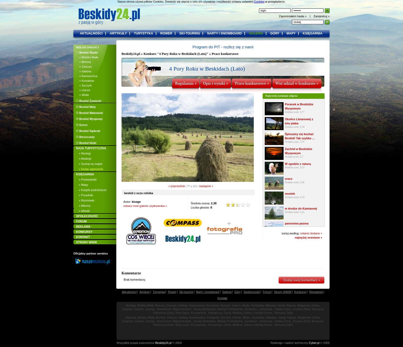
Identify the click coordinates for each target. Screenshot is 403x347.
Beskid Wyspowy (89, 118)
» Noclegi (85, 153)
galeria (256, 33)
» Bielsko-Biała (87, 57)
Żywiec (139, 309)
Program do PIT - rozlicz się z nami (222, 47)
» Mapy (83, 184)
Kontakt (222, 298)
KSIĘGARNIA (85, 174)
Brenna (160, 305)
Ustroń (236, 305)
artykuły (118, 33)
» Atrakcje (85, 158)
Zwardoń (127, 309)
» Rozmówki (86, 200)
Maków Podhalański (230, 309)
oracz (288, 178)
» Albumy (84, 205)
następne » (206, 186)
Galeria (226, 291)
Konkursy (300, 291)
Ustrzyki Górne (262, 312)
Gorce (82, 124)
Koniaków (212, 305)
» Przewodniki (87, 179)
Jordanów (250, 309)
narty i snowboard (224, 33)
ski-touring (189, 33)
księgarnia (312, 33)
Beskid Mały (86, 106)
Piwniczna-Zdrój (163, 312)
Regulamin (316, 291)
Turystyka (159, 291)
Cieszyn (171, 305)
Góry (237, 291)
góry (274, 33)
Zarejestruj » (322, 16)
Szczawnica (198, 312)
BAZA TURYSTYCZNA (91, 148)
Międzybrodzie (182, 309)
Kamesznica (197, 305)
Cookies (259, 1)
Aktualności (129, 291)
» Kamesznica (86, 76)
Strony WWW (282, 291)
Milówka (271, 305)
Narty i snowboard (207, 291)
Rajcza (291, 305)
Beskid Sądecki (88, 130)
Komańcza (215, 312)
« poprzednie (176, 186)
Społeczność (252, 291)
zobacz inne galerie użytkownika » (145, 205)
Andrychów (164, 309)
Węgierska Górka (308, 305)
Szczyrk (225, 305)
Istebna (182, 305)
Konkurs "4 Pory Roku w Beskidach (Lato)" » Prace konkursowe (191, 54)
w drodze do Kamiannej (301, 208)
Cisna (227, 312)
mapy (291, 33)
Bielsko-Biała (145, 305)
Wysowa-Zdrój (284, 312)
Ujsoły (281, 305)
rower (166, 33)
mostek (290, 193)
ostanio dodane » (311, 233)
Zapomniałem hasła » (293, 16)
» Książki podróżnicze (92, 190)
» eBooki (84, 210)
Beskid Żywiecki (88, 100)
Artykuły (145, 291)
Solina (248, 312)
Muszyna (317, 309)
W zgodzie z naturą (298, 163)
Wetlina (237, 312)
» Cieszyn (84, 66)
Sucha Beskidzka (205, 309)
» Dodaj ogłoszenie (91, 169)
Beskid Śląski (87, 52)
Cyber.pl (314, 342)
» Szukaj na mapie (90, 163)
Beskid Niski (86, 142)
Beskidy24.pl (131, 54)
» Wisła (82, 94)
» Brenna (83, 61)
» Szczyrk (84, 85)
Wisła (245, 305)
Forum (267, 291)
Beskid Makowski (89, 112)
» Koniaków (85, 80)
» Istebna (83, 71)
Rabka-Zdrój (283, 309)
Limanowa (265, 309)
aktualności (91, 33)
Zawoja (150, 309)
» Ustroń (83, 90)
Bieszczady (85, 136)
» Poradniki (86, 195)
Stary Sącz (182, 312)
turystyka (143, 33)
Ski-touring (186, 291)
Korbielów (257, 305)
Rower (172, 291)
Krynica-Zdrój (301, 309)
